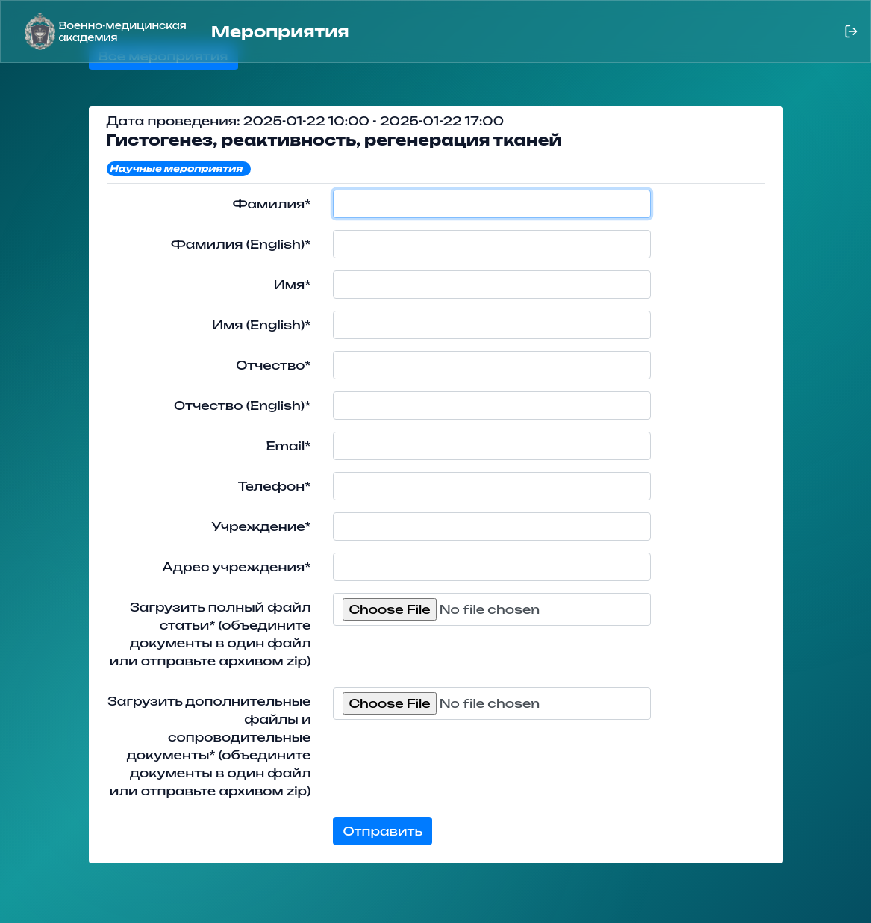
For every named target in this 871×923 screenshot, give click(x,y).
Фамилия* (272, 203)
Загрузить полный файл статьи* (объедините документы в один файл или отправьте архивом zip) (210, 634)
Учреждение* (260, 526)
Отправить (382, 831)
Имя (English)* (261, 324)
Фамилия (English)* (241, 244)
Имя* (292, 284)
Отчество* (273, 365)
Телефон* (274, 486)
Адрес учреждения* (236, 566)
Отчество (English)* (242, 405)
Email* (288, 445)
